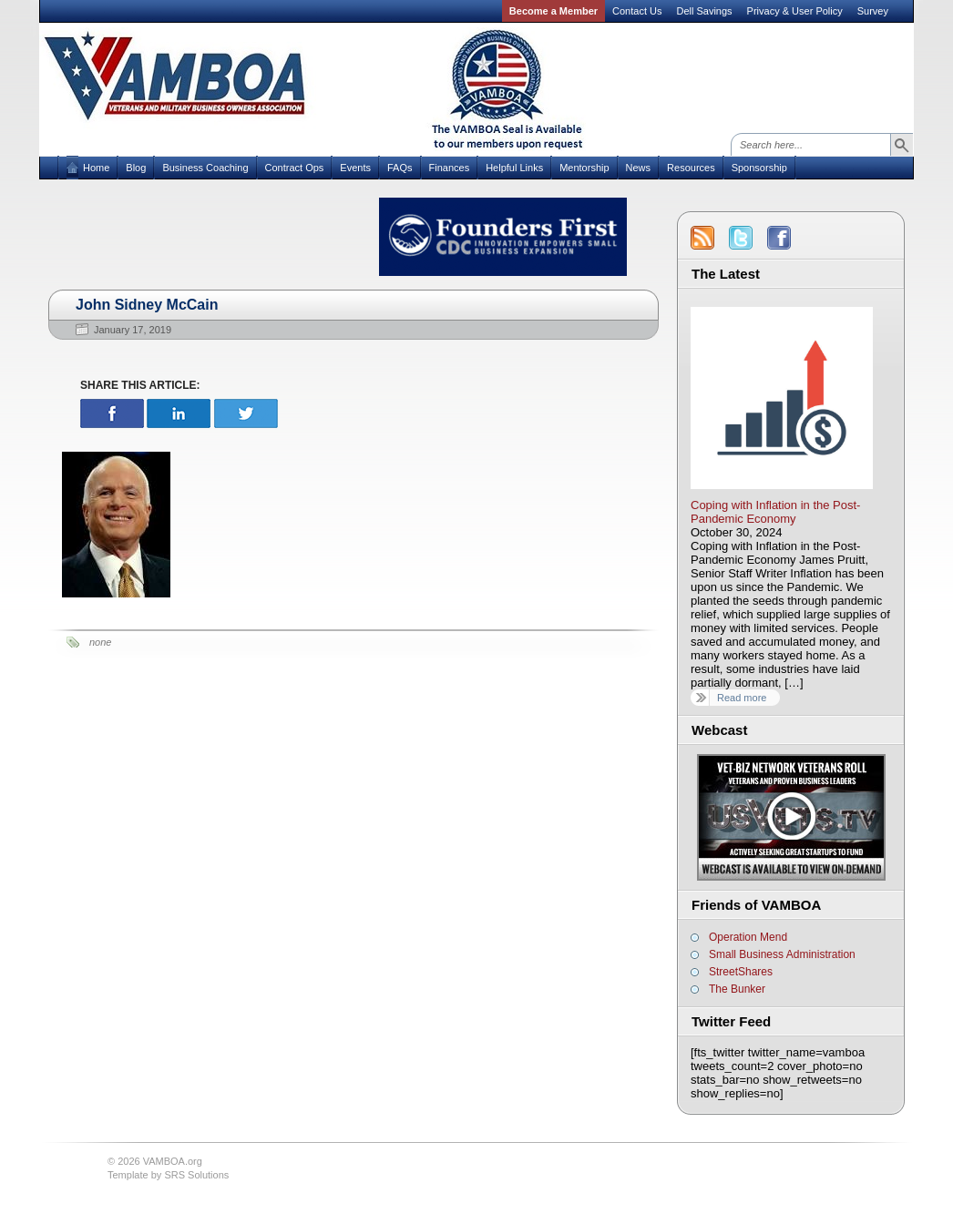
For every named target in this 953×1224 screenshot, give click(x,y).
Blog (136, 167)
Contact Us (636, 10)
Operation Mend (748, 937)
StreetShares (741, 971)
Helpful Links (514, 167)
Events (355, 167)
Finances (449, 167)
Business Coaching (205, 167)
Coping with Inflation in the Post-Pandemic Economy (775, 511)
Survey (872, 10)
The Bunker (737, 989)
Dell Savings (704, 10)
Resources (691, 167)
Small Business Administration (782, 954)
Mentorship (584, 167)
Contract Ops (294, 167)
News (638, 167)
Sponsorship (759, 167)
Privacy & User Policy (795, 10)
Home (96, 167)
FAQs (400, 167)
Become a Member (553, 10)
